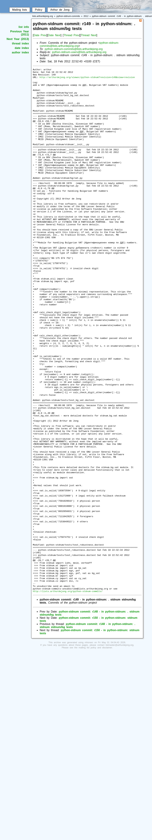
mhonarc (89, 747)
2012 (85, 16)
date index (22, 47)
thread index (20, 43)
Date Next (54, 35)
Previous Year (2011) (19, 33)
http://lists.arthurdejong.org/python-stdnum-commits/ (68, 696)
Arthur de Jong (59, 9)
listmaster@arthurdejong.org (120, 750)
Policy (38, 9)
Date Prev (40, 35)
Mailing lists (19, 9)
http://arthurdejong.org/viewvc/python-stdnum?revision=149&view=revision (87, 79)
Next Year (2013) (18, 39)
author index (20, 52)
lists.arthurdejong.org (42, 16)
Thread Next (88, 35)
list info (24, 26)
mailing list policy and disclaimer (95, 752)
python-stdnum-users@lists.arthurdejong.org (79, 52)
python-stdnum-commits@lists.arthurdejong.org (74, 49)
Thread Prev (71, 35)
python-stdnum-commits (68, 16)
